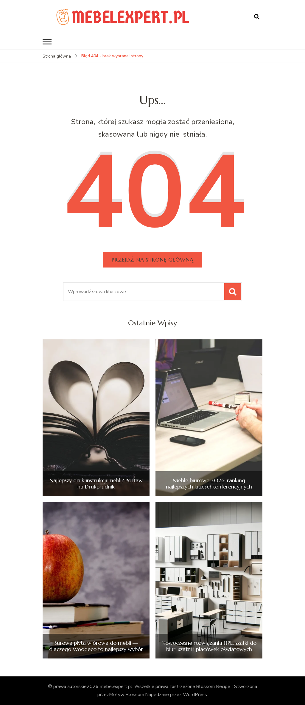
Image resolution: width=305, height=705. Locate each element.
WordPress (195, 695)
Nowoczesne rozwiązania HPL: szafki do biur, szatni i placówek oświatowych (208, 646)
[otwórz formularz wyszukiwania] (256, 17)
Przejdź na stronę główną (152, 259)
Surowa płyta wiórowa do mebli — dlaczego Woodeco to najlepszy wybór (96, 646)
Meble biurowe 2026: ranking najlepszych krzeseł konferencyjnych (209, 483)
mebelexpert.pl (116, 686)
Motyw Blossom (126, 695)
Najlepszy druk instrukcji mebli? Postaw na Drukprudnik (96, 483)
